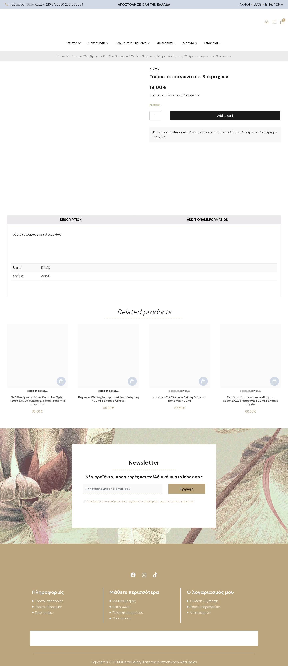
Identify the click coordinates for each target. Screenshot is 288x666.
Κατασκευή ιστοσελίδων (161, 662)
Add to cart (225, 115)
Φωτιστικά (167, 43)
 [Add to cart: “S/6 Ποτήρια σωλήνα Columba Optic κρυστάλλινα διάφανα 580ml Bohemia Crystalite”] (61, 381)
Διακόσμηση (98, 43)
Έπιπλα (74, 43)
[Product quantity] (155, 115)
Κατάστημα (74, 56)
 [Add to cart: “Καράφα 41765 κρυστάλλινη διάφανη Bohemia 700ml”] (203, 381)
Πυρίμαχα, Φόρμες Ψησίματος (162, 56)
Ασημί (45, 276)
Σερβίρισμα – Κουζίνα (133, 43)
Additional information (207, 219)
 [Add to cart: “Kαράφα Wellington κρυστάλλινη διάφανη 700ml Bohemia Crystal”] (132, 381)
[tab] (70, 219)
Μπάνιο (190, 43)
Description (71, 219)
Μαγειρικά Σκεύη (128, 56)
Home (61, 56)
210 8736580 (55, 4)
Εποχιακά (213, 43)
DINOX (45, 267)
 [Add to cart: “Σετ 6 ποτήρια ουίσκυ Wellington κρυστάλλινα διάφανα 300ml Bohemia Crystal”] (274, 381)
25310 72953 (74, 4)
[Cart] (282, 22)
